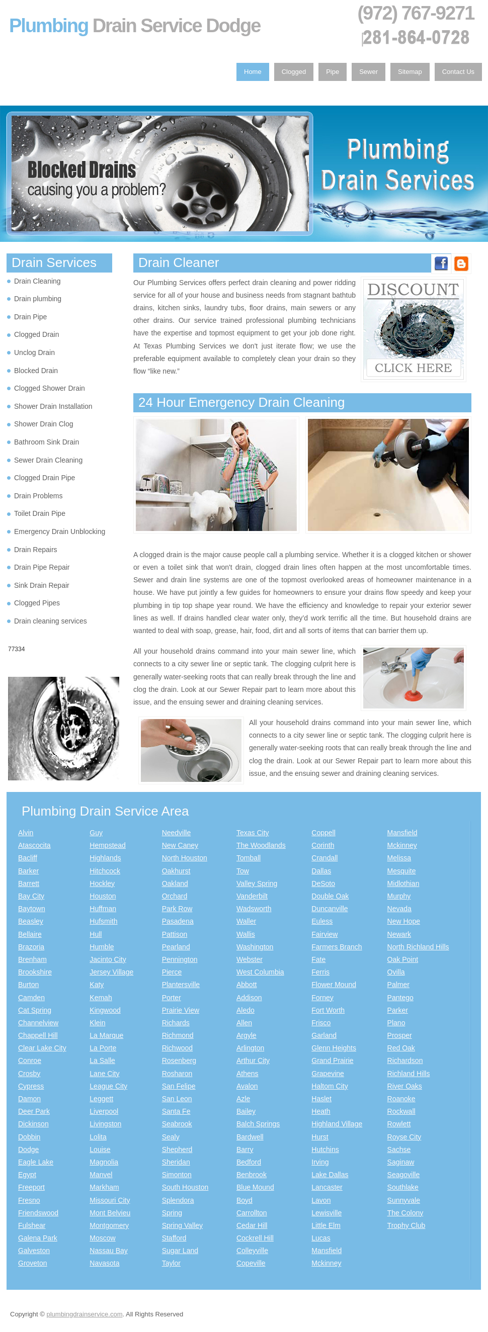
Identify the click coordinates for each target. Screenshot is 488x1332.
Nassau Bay (108, 1251)
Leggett (101, 1099)
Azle (243, 1099)
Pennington (180, 959)
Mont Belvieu (110, 1213)
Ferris (320, 972)
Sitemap (410, 71)
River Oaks (404, 1086)
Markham (104, 1187)
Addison (249, 998)
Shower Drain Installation (53, 406)
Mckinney (326, 1263)
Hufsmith (103, 921)
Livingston (105, 1124)
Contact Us (458, 71)
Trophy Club (406, 1225)
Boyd (244, 1200)
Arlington (250, 1048)
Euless (322, 921)
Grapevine (327, 1074)
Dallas (321, 871)
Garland (324, 1035)
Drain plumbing (37, 299)
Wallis (245, 934)
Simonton (177, 1175)
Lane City (104, 1074)
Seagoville (403, 1175)
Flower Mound (333, 985)
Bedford (248, 1162)
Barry (244, 1149)
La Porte (103, 1048)
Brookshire (35, 972)
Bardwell (250, 1137)
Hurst (319, 1137)
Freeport (31, 1187)
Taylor (171, 1263)
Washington (254, 947)
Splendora (178, 1200)
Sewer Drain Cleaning (48, 460)
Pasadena (178, 921)
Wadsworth (254, 909)
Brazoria (31, 947)
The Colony (405, 1213)
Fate (318, 959)
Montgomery (109, 1225)
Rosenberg (179, 1060)
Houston (103, 896)
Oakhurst (176, 871)
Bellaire (30, 934)
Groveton (32, 1263)
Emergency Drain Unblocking (59, 531)
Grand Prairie (332, 1060)
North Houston (184, 858)
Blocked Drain (36, 371)
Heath (320, 1111)
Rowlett (399, 1124)
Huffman (103, 909)
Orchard (175, 896)
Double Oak (330, 896)
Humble (102, 947)
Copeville (251, 1263)
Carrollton (251, 1213)
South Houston (185, 1187)
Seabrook (177, 1124)
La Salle (102, 1060)
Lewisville (326, 1213)
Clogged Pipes (37, 603)
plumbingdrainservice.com (84, 1314)
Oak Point (402, 959)
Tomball (248, 858)
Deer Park (34, 1111)
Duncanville (329, 909)
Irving (320, 1162)
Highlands (105, 858)
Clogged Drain (36, 334)
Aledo (245, 1010)
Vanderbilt (252, 896)
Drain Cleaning (37, 281)
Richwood (177, 1048)
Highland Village (336, 1124)
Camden (31, 998)
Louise (100, 1149)
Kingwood (105, 1010)
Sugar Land (180, 1251)
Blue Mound (255, 1187)
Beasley (30, 921)
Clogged (294, 71)
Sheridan (176, 1162)
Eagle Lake (35, 1162)
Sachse (399, 1149)
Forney (322, 998)
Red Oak (401, 1048)
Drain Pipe (30, 317)
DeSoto (323, 883)
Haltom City (329, 1086)
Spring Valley (182, 1225)
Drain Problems (38, 496)
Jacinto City (108, 959)
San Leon (177, 1099)
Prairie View (180, 1010)
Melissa (399, 858)
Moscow (102, 1238)
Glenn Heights (333, 1048)
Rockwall (401, 1111)
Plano (396, 1023)
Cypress (31, 1086)
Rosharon (177, 1074)
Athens (247, 1074)
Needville (176, 833)
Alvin (25, 833)
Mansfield (326, 1251)
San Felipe (179, 1086)
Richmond (178, 1035)
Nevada (399, 909)
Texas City (252, 833)
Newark (399, 934)
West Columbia (260, 972)
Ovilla (396, 972)
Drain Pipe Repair (42, 567)
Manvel (101, 1175)
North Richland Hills (418, 947)
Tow (242, 871)
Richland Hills (408, 1074)
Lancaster (326, 1187)
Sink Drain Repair (41, 585)
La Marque (106, 1035)
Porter (171, 998)
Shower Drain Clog (43, 424)
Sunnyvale (403, 1200)
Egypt (27, 1175)
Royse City (404, 1137)
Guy (96, 833)
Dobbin (29, 1137)
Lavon (321, 1200)
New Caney (180, 845)
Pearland (176, 947)
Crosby (29, 1074)
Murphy (399, 896)
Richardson (405, 1060)
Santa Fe (176, 1111)
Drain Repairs (35, 550)
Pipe (332, 71)
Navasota (104, 1263)
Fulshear (31, 1225)
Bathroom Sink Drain (46, 442)
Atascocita (34, 845)
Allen (244, 1023)
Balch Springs (258, 1124)
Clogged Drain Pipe (44, 478)
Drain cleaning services (50, 621)
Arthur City (253, 1060)
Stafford (174, 1238)
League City (108, 1086)
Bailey (246, 1111)
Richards (176, 1023)
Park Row (177, 909)
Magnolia (104, 1162)
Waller (246, 921)
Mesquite (401, 871)
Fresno (29, 1200)
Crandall (324, 858)
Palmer (398, 985)
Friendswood (38, 1213)
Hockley (102, 883)
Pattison (175, 934)
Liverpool (104, 1111)
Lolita (98, 1137)
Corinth (322, 845)
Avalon (247, 1086)
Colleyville (252, 1251)
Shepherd (177, 1149)
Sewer (368, 71)
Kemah (101, 998)
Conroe (29, 1060)
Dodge (28, 1149)
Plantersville (181, 985)
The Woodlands (261, 845)
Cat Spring (34, 1010)
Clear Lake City (42, 1048)
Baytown (31, 909)
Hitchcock (105, 871)
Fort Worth (328, 1010)
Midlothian (403, 883)
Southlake (403, 1187)
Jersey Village (111, 972)
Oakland (175, 883)
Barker (28, 871)
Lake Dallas (329, 1175)
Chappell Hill (38, 1035)
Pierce (172, 972)
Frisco (321, 1023)
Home (253, 71)
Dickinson (33, 1124)
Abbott (246, 985)
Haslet (321, 1099)
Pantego (400, 998)
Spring (172, 1213)
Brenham (32, 959)
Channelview (38, 1023)
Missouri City (110, 1200)
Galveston (34, 1251)
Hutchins (325, 1149)
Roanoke (401, 1099)
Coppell (323, 833)
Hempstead (108, 845)
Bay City (31, 896)
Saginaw (401, 1162)
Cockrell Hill (255, 1238)
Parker (397, 1010)
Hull (96, 934)
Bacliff (27, 858)
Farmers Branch (336, 947)
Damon (29, 1099)
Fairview (324, 934)
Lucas (320, 1238)
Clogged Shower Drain (49, 388)
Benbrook (251, 1175)
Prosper (399, 1035)
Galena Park (37, 1238)
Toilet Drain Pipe (39, 513)
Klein (97, 1023)
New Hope (403, 921)
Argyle (246, 1035)
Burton (28, 985)
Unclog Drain (34, 352)
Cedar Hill (251, 1225)
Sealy (171, 1137)
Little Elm (326, 1225)
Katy (97, 985)
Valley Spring (256, 883)
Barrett (28, 883)
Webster (249, 959)
